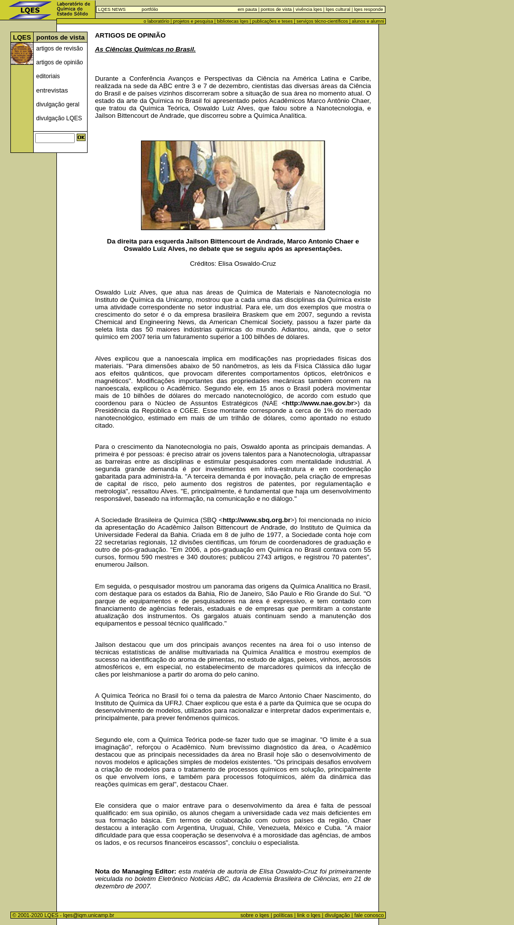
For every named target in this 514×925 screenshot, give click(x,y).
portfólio (149, 9)
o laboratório (156, 21)
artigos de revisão (59, 48)
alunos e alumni (368, 21)
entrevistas (52, 90)
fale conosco (369, 915)
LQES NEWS (112, 9)
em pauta (247, 9)
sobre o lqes (254, 915)
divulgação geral (57, 104)
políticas (283, 915)
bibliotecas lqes (232, 21)
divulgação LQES (59, 118)
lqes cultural (337, 9)
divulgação (337, 915)
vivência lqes (308, 9)
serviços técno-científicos (322, 21)
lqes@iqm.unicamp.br (88, 915)
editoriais (48, 76)
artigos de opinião (59, 62)
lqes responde (368, 9)
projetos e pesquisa (193, 21)
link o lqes (308, 915)
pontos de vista (276, 9)
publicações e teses (272, 21)
